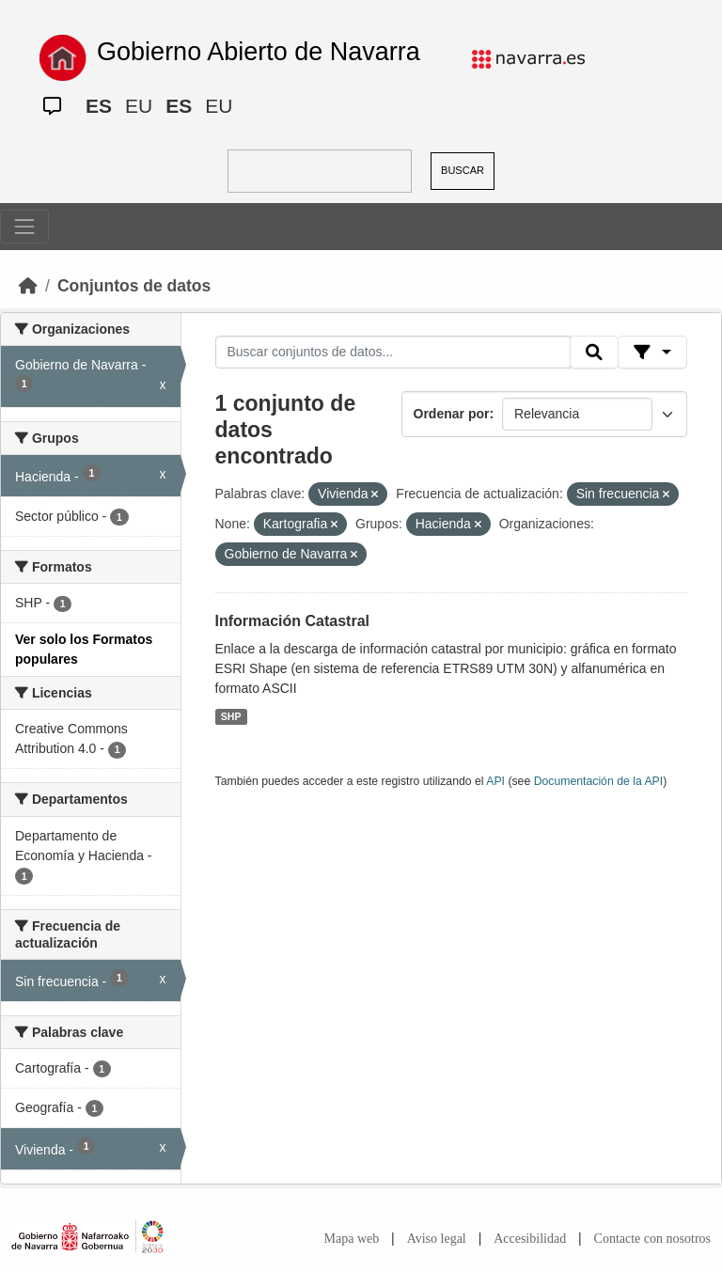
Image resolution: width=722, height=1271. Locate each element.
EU (138, 106)
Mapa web (352, 1239)
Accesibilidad (530, 1239)
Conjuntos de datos (134, 285)
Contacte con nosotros (652, 1239)
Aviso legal (436, 1239)
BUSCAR (462, 170)
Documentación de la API (599, 781)
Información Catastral (292, 621)
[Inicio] (28, 285)
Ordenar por (452, 413)
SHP (231, 716)
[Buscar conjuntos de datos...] (393, 352)
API (495, 781)
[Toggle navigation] (24, 226)
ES (99, 106)
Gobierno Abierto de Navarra (258, 52)
